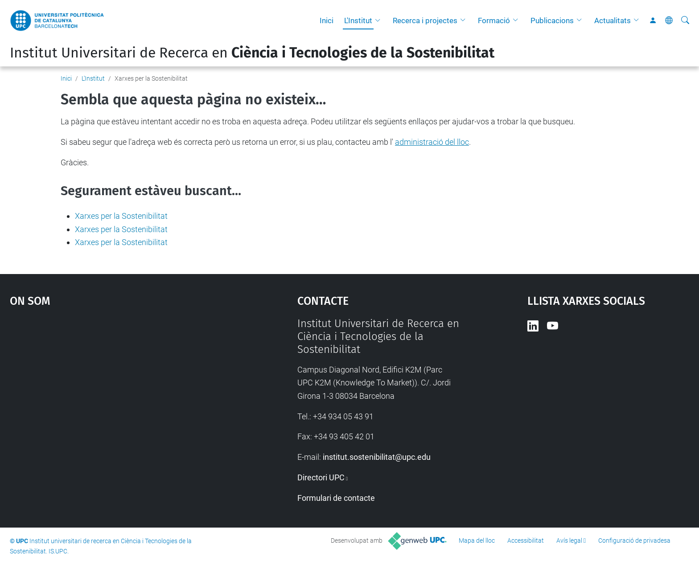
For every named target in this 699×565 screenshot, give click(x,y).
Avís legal (569, 540)
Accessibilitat (525, 540)
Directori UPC (321, 477)
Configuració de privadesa (634, 540)
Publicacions (552, 20)
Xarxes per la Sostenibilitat (121, 216)
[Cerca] (685, 20)
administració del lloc (432, 142)
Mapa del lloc (477, 540)
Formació (494, 20)
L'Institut (358, 20)
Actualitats (612, 20)
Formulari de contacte (336, 498)
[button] (380, 20)
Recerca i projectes (425, 20)
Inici (326, 20)
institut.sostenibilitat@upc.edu (377, 457)
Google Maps (119, 384)
